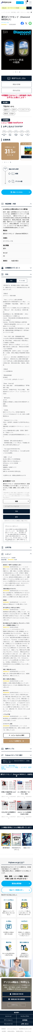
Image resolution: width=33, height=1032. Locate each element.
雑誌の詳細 (16, 84)
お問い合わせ (25, 1024)
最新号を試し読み (16, 78)
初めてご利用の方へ (19, 890)
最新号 (6, 109)
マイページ (8, 1016)
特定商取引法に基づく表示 (25, 1028)
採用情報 (24, 1020)
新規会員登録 (21, 883)
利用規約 (3, 1028)
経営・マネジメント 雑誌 (23, 12)
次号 (14, 109)
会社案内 (4, 1031)
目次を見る (16, 90)
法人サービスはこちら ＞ (9, 894)
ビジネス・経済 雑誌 (11, 12)
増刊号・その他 (9, 113)
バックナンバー (24, 109)
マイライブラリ (25, 1016)
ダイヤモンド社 (5, 22)
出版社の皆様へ (11, 1031)
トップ (2, 12)
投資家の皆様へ (19, 1031)
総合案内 (16, 1012)
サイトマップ (28, 1031)
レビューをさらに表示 (17, 735)
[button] (20, 72)
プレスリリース (8, 1024)
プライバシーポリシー (12, 1028)
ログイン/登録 (20, 2)
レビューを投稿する (15, 741)
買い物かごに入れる (20, 192)
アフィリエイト (8, 1020)
